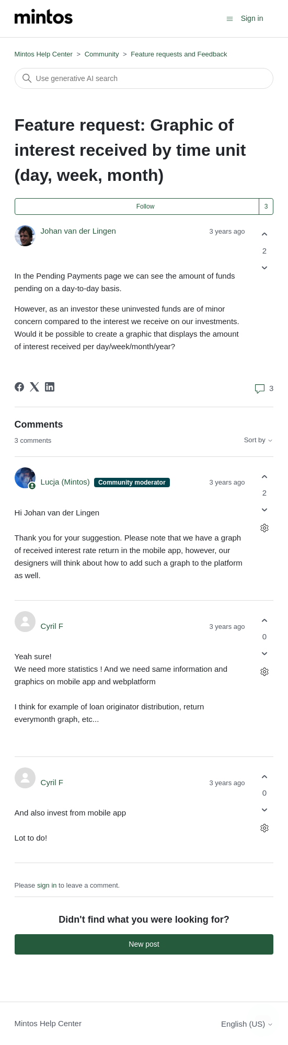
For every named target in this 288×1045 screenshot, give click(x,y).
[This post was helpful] (264, 234)
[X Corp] (34, 387)
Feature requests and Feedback (179, 54)
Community (102, 54)
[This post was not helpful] (264, 267)
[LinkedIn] (49, 387)
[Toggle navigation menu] (229, 18)
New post (144, 944)
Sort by (259, 440)
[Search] (144, 78)
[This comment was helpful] (264, 476)
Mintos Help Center (44, 54)
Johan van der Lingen (78, 230)
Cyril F (52, 626)
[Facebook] (19, 387)
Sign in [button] (252, 18)
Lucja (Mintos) (66, 481)
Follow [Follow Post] (145, 206)
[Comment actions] (264, 528)
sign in (47, 885)
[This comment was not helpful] (264, 510)
